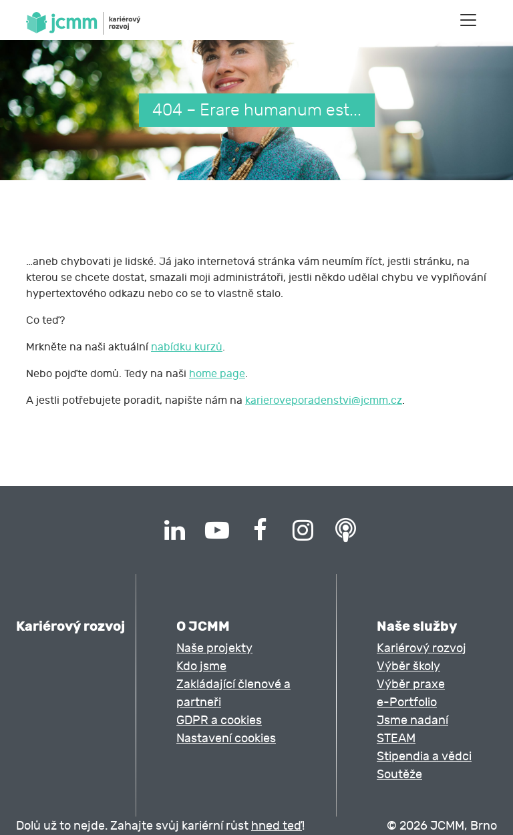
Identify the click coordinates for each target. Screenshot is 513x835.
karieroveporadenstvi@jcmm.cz (323, 400)
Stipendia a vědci (424, 757)
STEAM (396, 739)
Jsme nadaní (412, 721)
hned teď (276, 826)
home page (217, 374)
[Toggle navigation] (468, 20)
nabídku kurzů (186, 347)
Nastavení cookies (226, 739)
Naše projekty (214, 648)
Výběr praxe (411, 684)
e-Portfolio (407, 702)
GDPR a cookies (219, 721)
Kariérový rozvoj (421, 648)
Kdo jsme (201, 666)
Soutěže (399, 775)
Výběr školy (408, 666)
